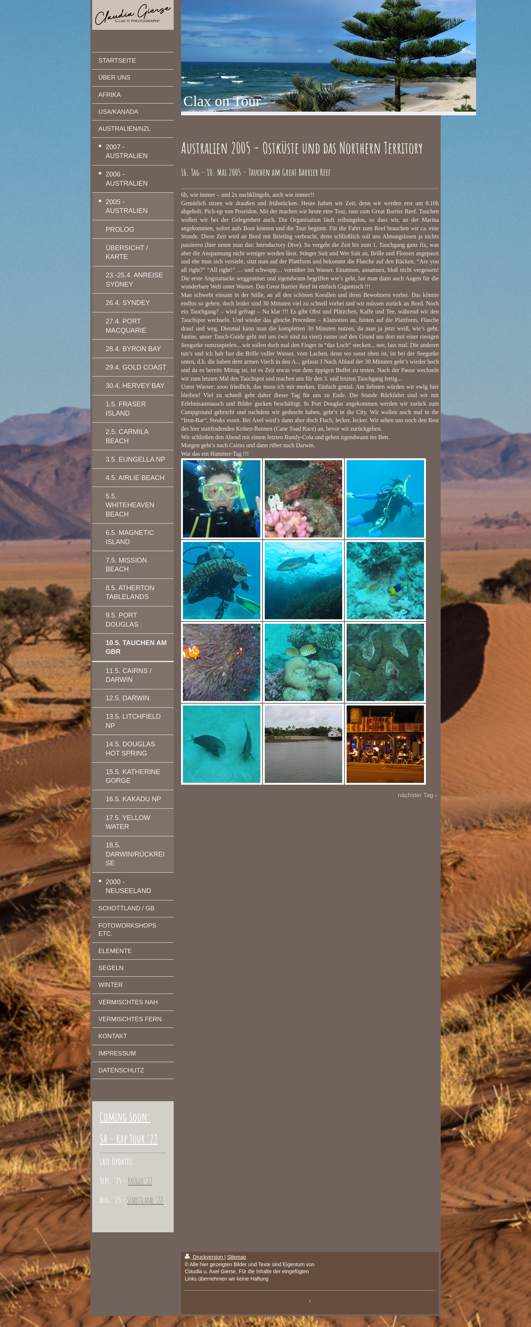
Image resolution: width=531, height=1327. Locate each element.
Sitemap (236, 1257)
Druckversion (204, 1257)
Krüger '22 (140, 1180)
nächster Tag (415, 795)
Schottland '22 (145, 1199)
